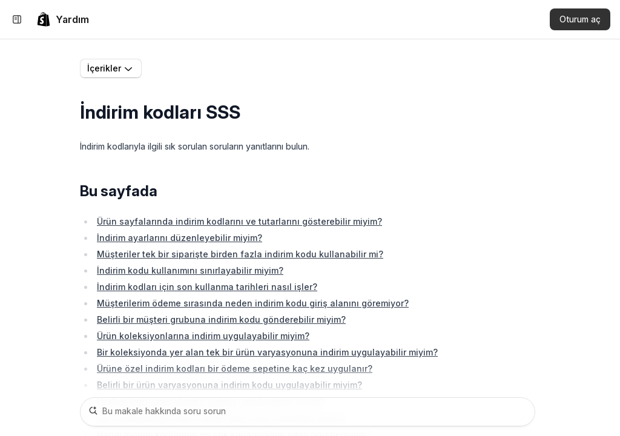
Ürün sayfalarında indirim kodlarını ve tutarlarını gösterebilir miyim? (239, 221)
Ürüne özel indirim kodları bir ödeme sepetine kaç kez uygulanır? (234, 368)
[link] (62, 19)
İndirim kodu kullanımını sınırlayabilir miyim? (190, 270)
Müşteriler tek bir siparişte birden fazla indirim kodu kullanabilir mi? (240, 254)
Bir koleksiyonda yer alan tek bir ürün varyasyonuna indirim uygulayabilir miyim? (267, 352)
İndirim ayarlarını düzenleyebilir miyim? (179, 238)
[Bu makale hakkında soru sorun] (307, 411)
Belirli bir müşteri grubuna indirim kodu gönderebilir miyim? (221, 319)
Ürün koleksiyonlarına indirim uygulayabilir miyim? (203, 336)
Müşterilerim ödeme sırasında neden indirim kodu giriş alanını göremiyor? (253, 303)
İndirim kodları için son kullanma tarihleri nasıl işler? (207, 287)
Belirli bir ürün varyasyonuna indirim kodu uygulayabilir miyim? (229, 385)
